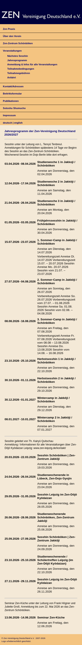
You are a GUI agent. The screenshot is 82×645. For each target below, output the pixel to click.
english (18, 122)
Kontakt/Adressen (13, 86)
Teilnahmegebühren (18, 73)
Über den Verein (12, 36)
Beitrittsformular (12, 93)
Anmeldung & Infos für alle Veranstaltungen (32, 64)
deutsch (7, 122)
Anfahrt (11, 77)
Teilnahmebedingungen (20, 68)
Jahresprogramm (17, 60)
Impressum (9, 115)
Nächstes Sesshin (17, 56)
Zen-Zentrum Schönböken (18, 43)
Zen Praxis (9, 29)
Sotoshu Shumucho (14, 108)
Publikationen (11, 101)
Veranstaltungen (12, 50)
